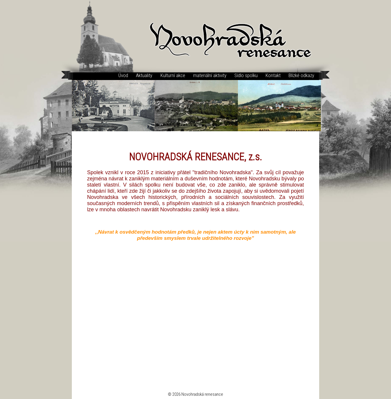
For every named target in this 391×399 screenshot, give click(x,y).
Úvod (123, 75)
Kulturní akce (172, 75)
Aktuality (144, 75)
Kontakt (273, 75)
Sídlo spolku (246, 75)
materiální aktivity (209, 75)
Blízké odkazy (301, 75)
